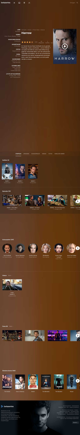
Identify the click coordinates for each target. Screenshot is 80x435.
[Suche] (77, 3)
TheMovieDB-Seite (15, 70)
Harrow (43, 29)
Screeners (71, 412)
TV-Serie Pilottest (62, 414)
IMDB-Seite (17, 69)
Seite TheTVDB (16, 67)
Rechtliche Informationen (67, 410)
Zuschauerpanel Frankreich (73, 414)
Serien (29, 29)
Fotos (50, 153)
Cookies (76, 410)
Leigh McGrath (16, 62)
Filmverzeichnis (75, 405)
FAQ (68, 407)
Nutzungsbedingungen (65, 411)
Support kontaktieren (74, 407)
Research (77, 412)
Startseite (23, 29)
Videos (44, 153)
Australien (17, 31)
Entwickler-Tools (62, 407)
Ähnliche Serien (59, 153)
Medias (66, 412)
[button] (7, 255)
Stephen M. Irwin (16, 60)
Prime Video (36, 29)
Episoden (26, 153)
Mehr (9, 275)
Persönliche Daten (75, 411)
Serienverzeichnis (67, 405)
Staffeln (18, 153)
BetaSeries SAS (60, 412)
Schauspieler (35, 153)
